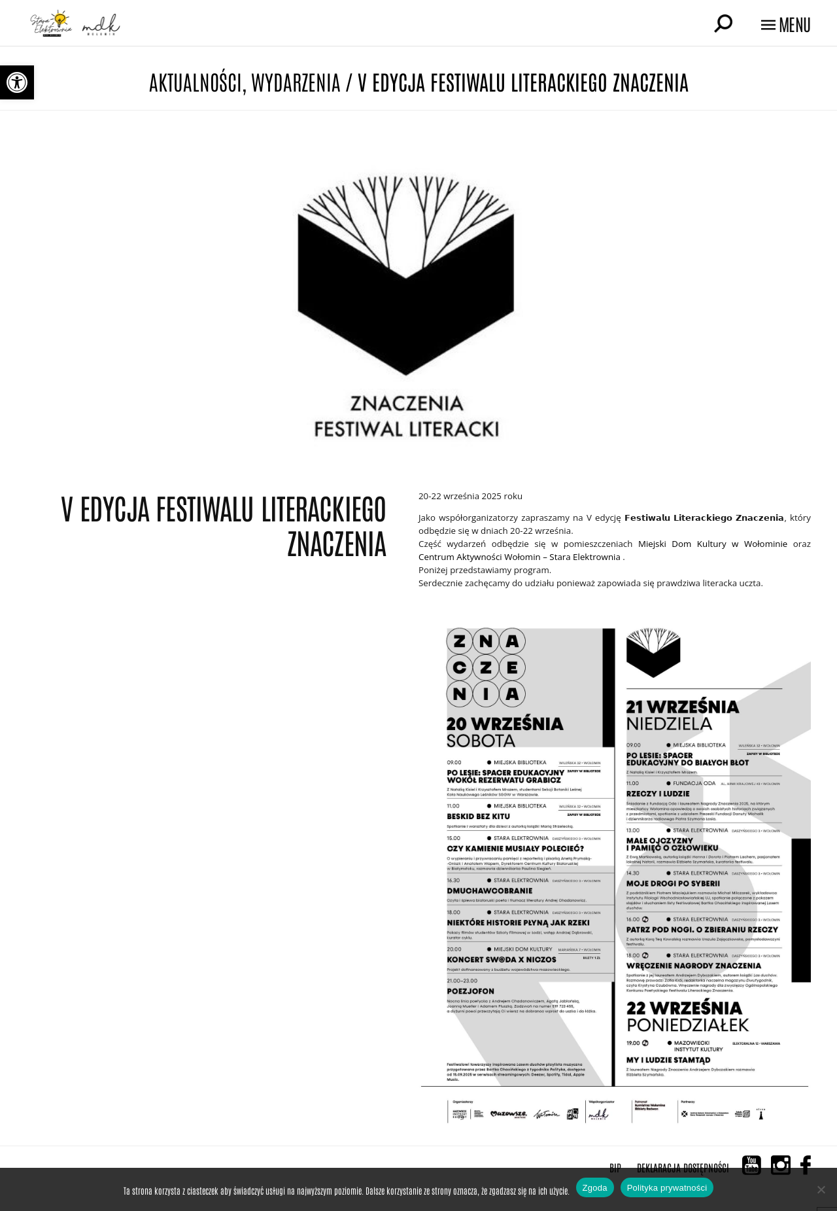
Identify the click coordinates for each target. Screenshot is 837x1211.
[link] (712, 544)
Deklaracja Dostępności (683, 1167)
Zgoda (595, 1188)
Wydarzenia (296, 80)
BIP (615, 1167)
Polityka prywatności (667, 1188)
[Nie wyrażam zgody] (820, 1189)
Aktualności (195, 80)
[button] (17, 82)
